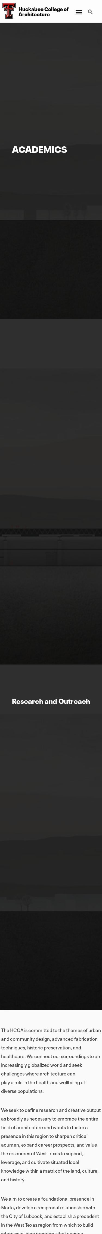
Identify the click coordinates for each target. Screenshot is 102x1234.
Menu (78, 10)
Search (91, 12)
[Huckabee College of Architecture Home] (8, 11)
